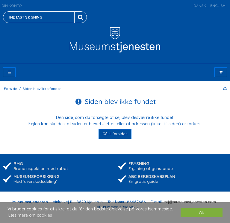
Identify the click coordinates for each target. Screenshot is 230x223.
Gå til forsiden (115, 134)
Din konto (11, 5)
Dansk (199, 5)
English (218, 5)
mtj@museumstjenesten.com (190, 201)
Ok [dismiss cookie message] (201, 212)
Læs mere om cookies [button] (30, 215)
